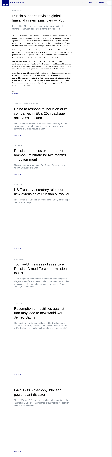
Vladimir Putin (15, 93)
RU (82, 3)
